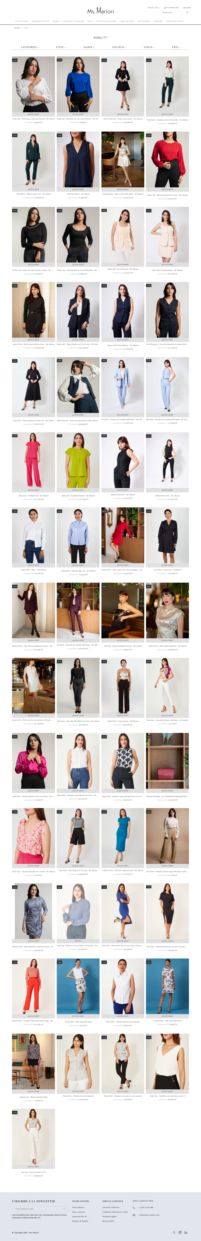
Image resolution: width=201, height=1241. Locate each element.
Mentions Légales (110, 1217)
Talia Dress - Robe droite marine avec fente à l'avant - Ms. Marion (170, 947)
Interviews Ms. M (79, 1217)
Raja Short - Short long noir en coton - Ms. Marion (78, 871)
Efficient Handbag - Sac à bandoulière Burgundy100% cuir (168, 797)
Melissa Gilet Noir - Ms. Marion (123, 495)
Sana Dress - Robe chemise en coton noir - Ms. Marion (33, 421)
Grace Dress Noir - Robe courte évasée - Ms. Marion (122, 119)
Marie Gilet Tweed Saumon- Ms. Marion (123, 269)
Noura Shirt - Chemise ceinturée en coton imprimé (123, 1096)
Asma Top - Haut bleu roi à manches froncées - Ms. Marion (79, 119)
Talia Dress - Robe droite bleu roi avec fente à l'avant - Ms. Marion (126, 946)
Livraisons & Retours (111, 1208)
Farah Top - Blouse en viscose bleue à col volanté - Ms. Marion (80, 946)
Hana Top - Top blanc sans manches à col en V (167, 1096)
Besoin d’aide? (108, 1221)
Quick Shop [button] (33, 114)
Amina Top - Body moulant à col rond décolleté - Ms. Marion (80, 270)
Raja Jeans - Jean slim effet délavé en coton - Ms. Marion (78, 721)
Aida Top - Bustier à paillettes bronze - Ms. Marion (123, 646)
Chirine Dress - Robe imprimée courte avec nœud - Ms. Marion (36, 947)
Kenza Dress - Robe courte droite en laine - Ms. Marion (33, 344)
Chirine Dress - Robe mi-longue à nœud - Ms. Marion (123, 871)
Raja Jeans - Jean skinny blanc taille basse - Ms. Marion (167, 720)
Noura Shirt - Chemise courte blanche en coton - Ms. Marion (79, 795)
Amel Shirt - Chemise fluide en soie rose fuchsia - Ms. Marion (35, 797)
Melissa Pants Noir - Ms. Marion (167, 496)
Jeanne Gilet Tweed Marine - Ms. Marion (122, 345)
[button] (37, 47)
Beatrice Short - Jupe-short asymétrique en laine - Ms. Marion (35, 646)
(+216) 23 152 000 (146, 1208)
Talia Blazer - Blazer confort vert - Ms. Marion (33, 194)
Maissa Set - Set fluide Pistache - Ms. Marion (78, 496)
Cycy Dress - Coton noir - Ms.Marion (167, 570)
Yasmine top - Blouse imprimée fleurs (34, 1097)
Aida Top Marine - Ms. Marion (78, 194)
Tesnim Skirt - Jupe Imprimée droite (78, 1022)
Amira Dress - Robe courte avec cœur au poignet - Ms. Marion (124, 570)
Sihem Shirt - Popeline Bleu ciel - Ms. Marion (78, 571)
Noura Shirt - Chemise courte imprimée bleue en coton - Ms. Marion (127, 797)
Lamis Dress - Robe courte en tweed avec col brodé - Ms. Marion (36, 720)
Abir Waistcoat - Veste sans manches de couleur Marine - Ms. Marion (172, 344)
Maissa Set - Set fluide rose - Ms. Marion (34, 496)
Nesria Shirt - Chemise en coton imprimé (78, 1096)
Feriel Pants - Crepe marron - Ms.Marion (122, 721)
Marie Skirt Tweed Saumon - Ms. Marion (167, 270)
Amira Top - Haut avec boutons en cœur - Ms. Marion (167, 195)
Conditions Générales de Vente (115, 1212)
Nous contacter (78, 1212)
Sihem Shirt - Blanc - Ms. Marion (33, 570)
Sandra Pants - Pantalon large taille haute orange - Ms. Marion (35, 1021)
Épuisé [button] (78, 941)
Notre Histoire (78, 1208)
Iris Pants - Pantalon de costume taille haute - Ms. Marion (123, 420)
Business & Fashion (80, 1221)
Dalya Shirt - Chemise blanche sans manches (123, 1022)
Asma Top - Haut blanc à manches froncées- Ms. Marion (33, 119)
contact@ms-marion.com (149, 1215)
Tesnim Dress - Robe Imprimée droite (167, 1021)
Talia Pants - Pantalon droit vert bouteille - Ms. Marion (167, 120)
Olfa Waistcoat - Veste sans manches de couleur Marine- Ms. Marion (82, 421)
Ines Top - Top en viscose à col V (33, 1172)
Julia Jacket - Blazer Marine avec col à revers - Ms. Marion (78, 344)
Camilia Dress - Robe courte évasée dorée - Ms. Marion (122, 194)
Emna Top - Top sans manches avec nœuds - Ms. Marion (33, 872)
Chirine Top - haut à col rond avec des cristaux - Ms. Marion (34, 270)
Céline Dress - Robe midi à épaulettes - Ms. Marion (167, 646)
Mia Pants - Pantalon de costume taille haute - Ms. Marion (168, 420)
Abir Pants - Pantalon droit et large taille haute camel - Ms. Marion (171, 872)
